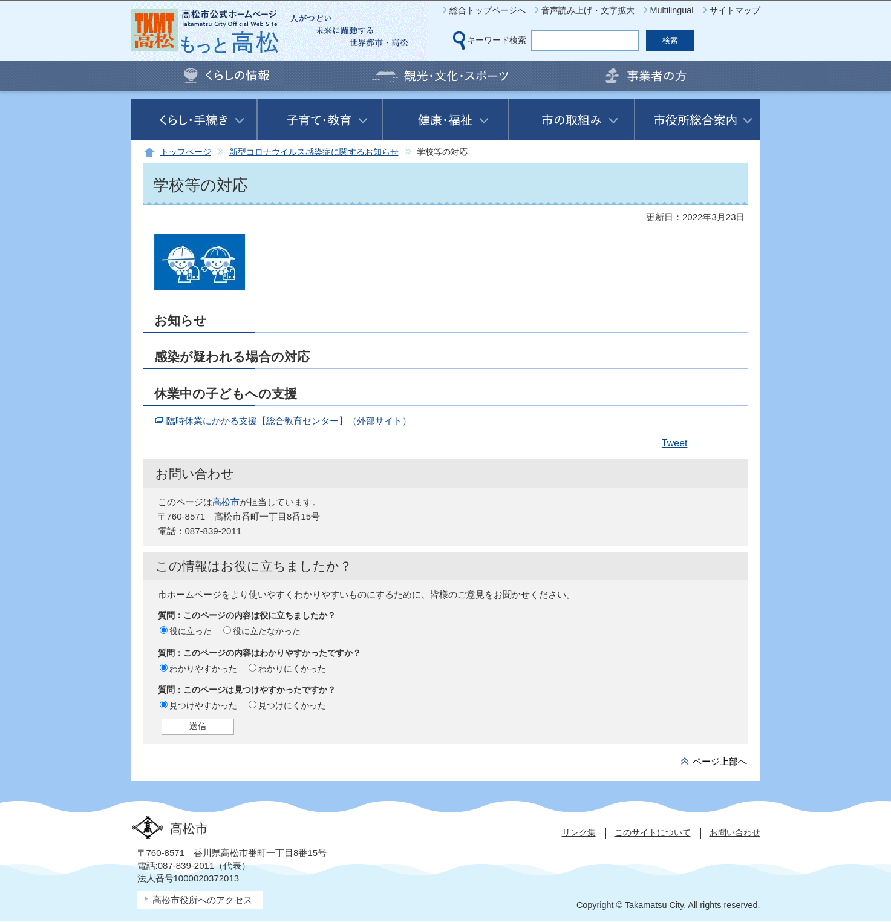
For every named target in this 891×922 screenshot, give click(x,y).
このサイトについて (653, 832)
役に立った (190, 631)
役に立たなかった (267, 631)
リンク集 (579, 832)
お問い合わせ (735, 832)
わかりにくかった (292, 668)
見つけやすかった (203, 705)
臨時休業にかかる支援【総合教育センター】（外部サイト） (288, 421)
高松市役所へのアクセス (202, 900)
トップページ (185, 152)
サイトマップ (735, 10)
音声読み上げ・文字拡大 (588, 10)
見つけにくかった (292, 705)
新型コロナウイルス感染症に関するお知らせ (314, 152)
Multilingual (672, 10)
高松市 (226, 502)
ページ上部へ (720, 761)
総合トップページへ (487, 10)
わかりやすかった (203, 668)
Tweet (675, 443)
